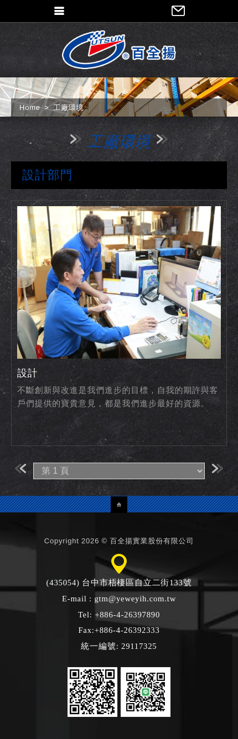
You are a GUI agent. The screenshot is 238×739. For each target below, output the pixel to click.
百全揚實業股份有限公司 (119, 49)
